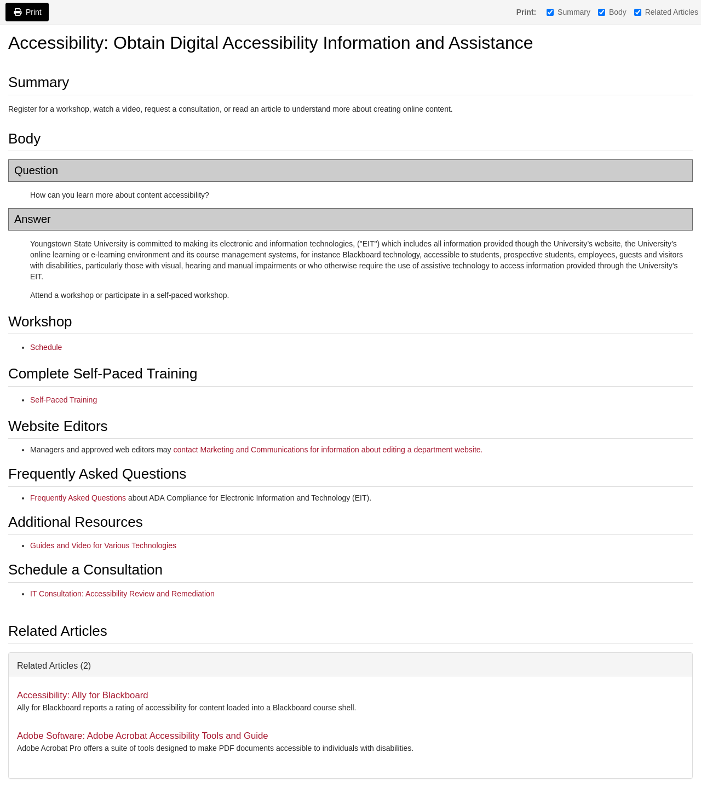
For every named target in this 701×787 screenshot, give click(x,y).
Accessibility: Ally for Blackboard (82, 695)
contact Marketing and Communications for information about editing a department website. (327, 449)
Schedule (46, 347)
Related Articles (666, 12)
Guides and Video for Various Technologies (103, 545)
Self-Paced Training (63, 399)
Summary (568, 12)
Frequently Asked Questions (78, 497)
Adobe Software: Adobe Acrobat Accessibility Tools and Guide (142, 736)
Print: (526, 12)
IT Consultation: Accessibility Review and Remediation (122, 593)
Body (612, 12)
